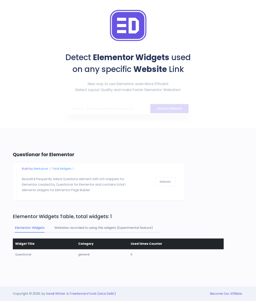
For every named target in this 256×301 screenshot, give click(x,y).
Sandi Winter (56, 293)
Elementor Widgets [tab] (30, 227)
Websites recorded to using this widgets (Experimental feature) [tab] (103, 227)
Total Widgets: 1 (63, 169)
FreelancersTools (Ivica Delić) (93, 293)
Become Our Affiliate (226, 293)
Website (165, 182)
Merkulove (41, 169)
